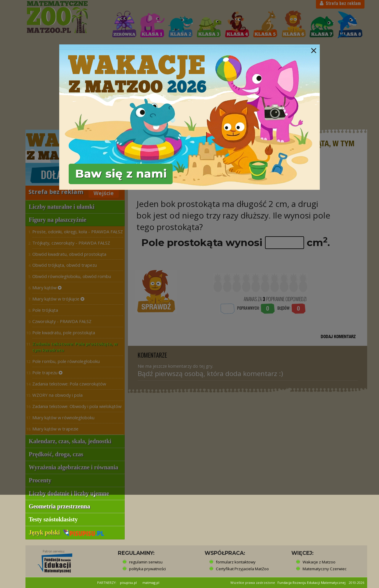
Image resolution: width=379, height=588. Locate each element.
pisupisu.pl (128, 582)
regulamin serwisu (146, 562)
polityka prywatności (147, 568)
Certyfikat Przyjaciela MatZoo (242, 568)
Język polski (66, 532)
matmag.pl (150, 582)
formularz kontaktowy (236, 562)
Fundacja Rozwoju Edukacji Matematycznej (311, 582)
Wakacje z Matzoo (319, 562)
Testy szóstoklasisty (53, 519)
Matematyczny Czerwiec (324, 568)
